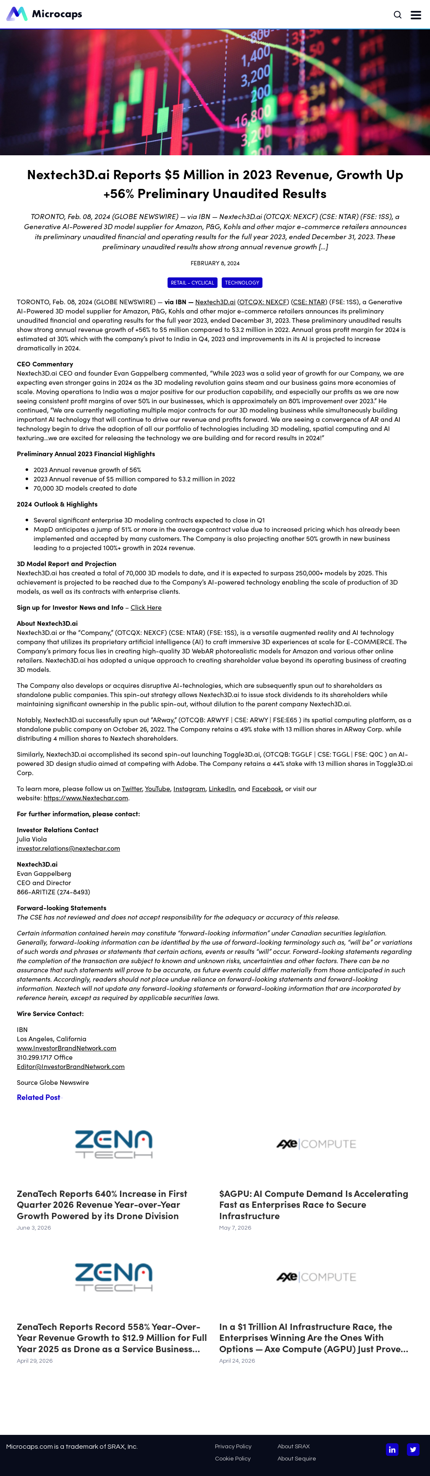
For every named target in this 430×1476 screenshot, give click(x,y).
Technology (242, 282)
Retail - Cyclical (192, 282)
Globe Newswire (64, 1082)
